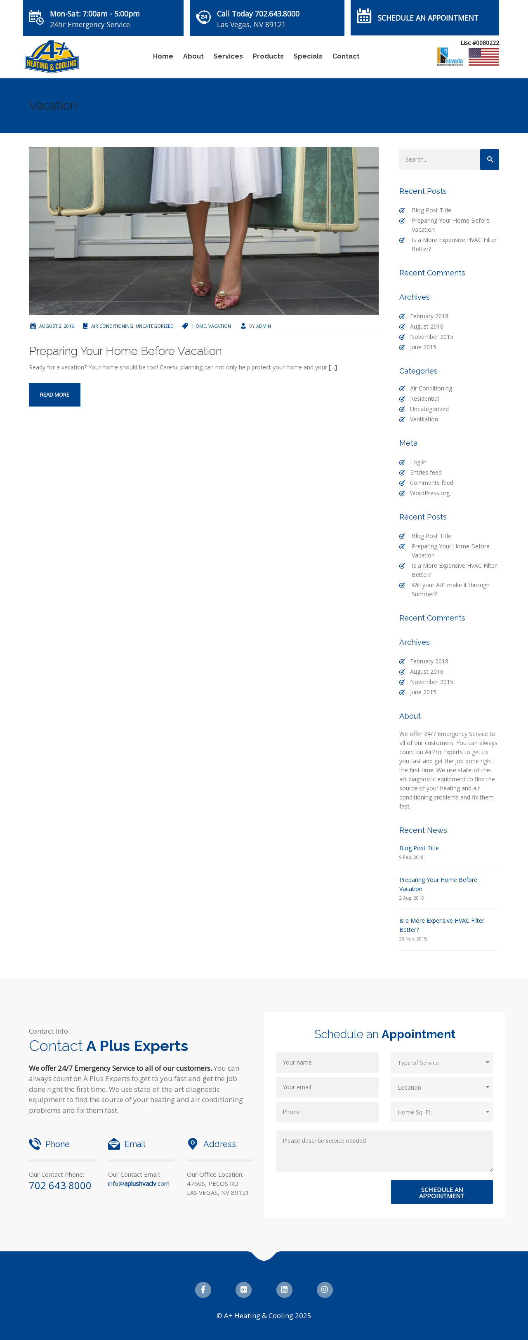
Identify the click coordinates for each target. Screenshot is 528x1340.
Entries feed (426, 472)
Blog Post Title (431, 210)
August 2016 (426, 326)
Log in (418, 462)
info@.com (139, 1183)
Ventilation (424, 419)
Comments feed (431, 483)
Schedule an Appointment (428, 18)
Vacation (219, 326)
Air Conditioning (112, 326)
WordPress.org (430, 493)
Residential (424, 398)
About (193, 56)
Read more (54, 394)
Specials (308, 56)
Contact (346, 56)
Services (228, 56)
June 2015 (423, 347)
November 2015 (431, 337)
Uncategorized (155, 326)
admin (263, 326)
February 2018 (429, 316)
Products (268, 56)
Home (163, 56)
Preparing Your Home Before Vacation (125, 351)
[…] (333, 367)
